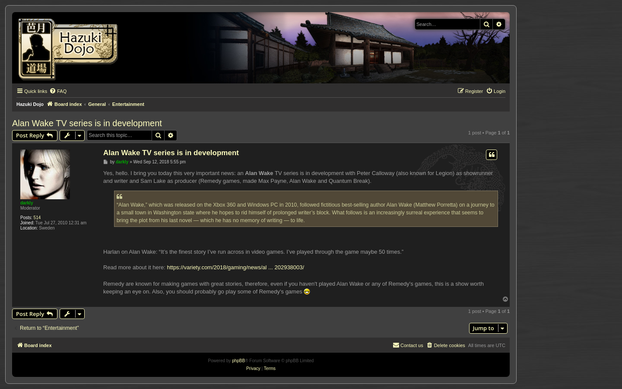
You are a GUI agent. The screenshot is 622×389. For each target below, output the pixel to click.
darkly (26, 203)
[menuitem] (58, 91)
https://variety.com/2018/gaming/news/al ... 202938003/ (235, 267)
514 (37, 217)
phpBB (238, 360)
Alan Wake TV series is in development (87, 123)
